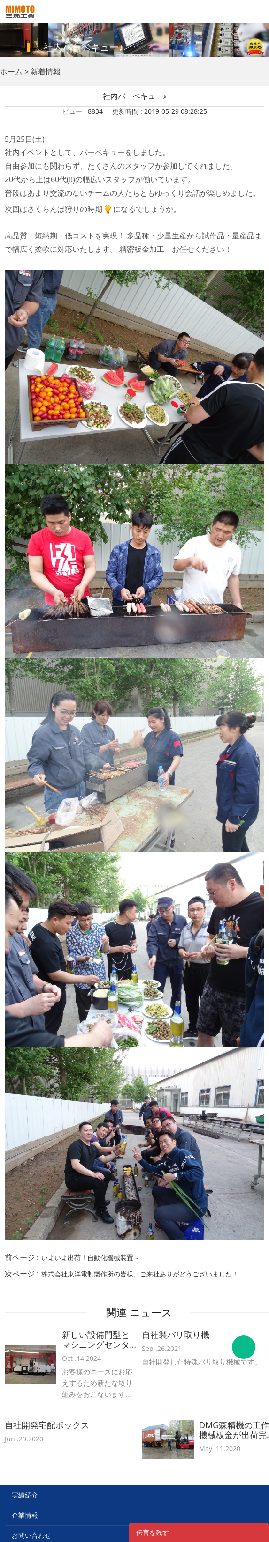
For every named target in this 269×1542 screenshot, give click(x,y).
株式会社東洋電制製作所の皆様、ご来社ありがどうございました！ (139, 1273)
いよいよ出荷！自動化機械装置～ (90, 1257)
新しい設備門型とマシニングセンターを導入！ (96, 1340)
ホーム (11, 71)
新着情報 (46, 71)
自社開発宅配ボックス (47, 1425)
